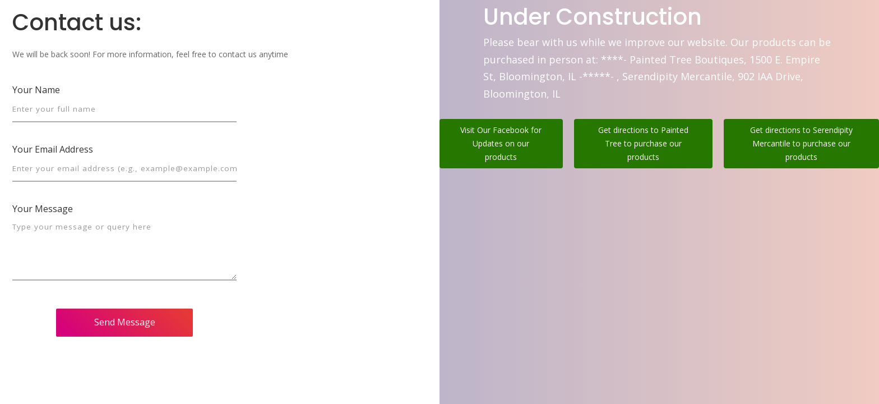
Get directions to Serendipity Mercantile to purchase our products (801, 143)
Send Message (124, 322)
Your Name (36, 90)
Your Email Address (52, 149)
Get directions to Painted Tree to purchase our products (643, 143)
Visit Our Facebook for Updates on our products (501, 143)
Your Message (42, 209)
